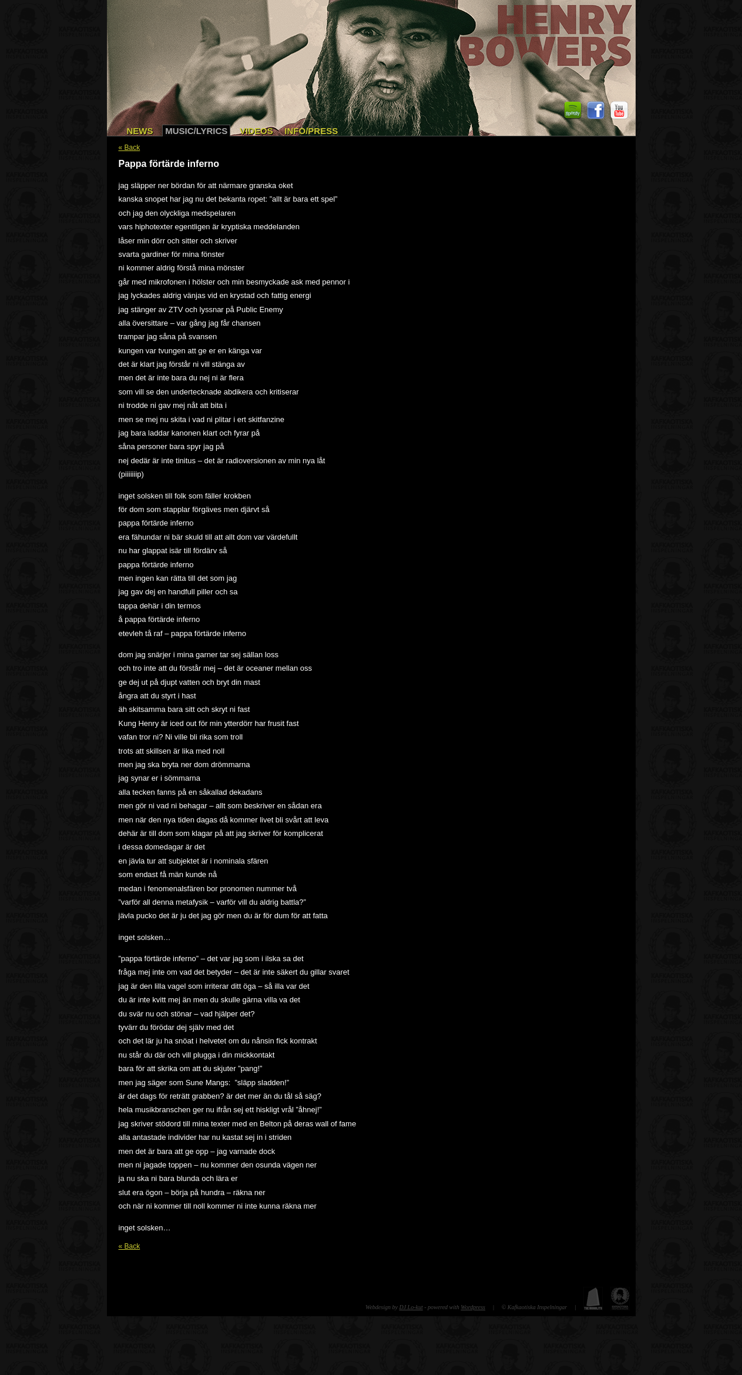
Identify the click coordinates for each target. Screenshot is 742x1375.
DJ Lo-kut (410, 1307)
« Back (129, 147)
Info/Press (311, 131)
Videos (256, 131)
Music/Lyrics (196, 131)
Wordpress (473, 1307)
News (140, 131)
